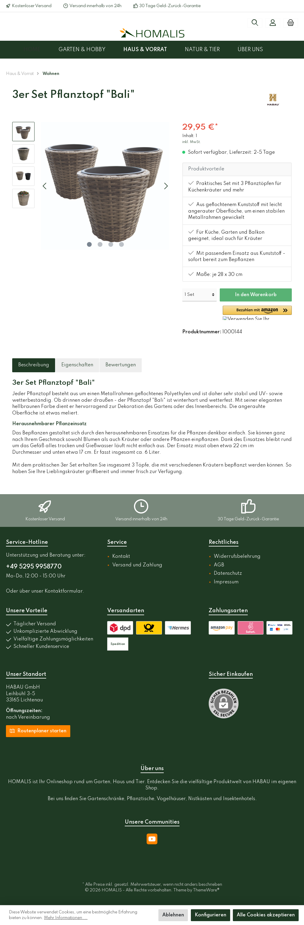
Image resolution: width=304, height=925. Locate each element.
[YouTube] (152, 839)
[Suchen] (254, 23)
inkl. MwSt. (191, 142)
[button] (257, 313)
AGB (219, 565)
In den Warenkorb (256, 295)
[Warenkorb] (290, 23)
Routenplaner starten (38, 731)
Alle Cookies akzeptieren (266, 915)
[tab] (33, 365)
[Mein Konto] (272, 23)
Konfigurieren (210, 915)
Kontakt (121, 556)
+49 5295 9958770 (34, 567)
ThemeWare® (206, 890)
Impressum (226, 582)
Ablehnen (173, 915)
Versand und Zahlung (137, 565)
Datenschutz (228, 573)
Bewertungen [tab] (120, 365)
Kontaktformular (63, 591)
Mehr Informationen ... (66, 918)
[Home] (41, 50)
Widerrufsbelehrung (237, 556)
